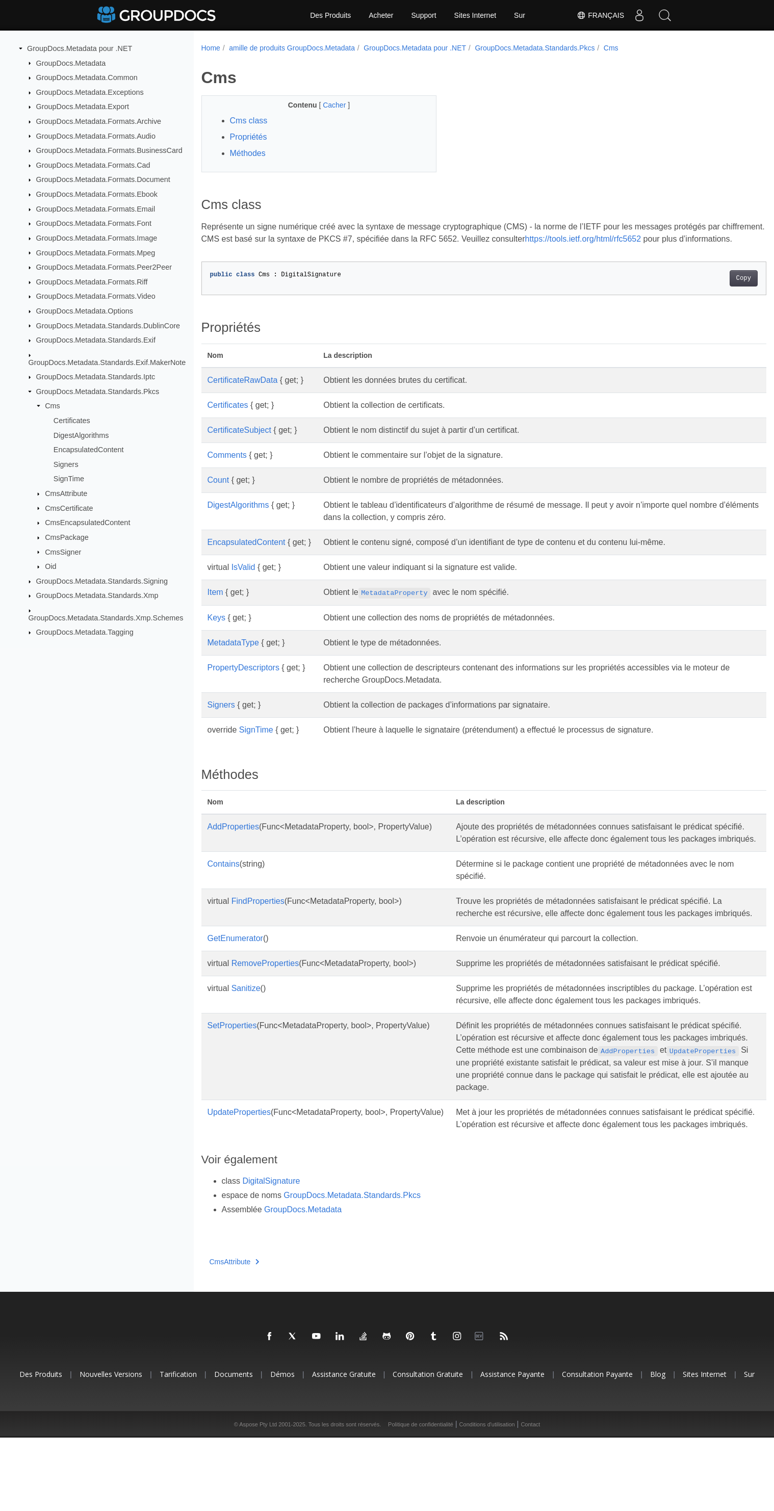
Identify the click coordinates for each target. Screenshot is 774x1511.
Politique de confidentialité (420, 1498)
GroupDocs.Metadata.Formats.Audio (96, 136)
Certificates (72, 420)
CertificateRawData (243, 392)
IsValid (243, 579)
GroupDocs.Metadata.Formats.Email (96, 209)
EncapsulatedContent (89, 450)
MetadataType (233, 654)
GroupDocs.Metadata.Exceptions (90, 92)
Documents (233, 1447)
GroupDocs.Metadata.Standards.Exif (96, 340)
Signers (66, 464)
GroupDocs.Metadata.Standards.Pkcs (98, 391)
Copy (704, 290)
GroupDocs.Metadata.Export (82, 106)
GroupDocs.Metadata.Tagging (85, 632)
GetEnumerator (235, 975)
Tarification (178, 1447)
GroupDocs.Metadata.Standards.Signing (102, 581)
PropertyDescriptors (243, 679)
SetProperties (232, 1074)
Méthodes (248, 153)
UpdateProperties (239, 1173)
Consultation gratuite (428, 1447)
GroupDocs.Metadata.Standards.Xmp (97, 595)
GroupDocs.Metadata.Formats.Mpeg (96, 252)
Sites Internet (475, 15)
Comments (227, 467)
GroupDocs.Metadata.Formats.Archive (99, 121)
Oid (50, 566)
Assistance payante (512, 1447)
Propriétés (248, 137)
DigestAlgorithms (81, 435)
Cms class (249, 120)
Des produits (40, 1447)
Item (215, 604)
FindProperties (258, 925)
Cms (52, 406)
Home (210, 48)
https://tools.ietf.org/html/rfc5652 (628, 239)
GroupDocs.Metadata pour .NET (79, 48)
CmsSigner (63, 552)
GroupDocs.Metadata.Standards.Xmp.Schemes (106, 618)
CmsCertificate (69, 508)
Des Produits (330, 15)
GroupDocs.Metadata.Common (87, 77)
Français (600, 15)
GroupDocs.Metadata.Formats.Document (103, 179)
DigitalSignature (271, 1254)
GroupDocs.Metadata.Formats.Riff (92, 282)
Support (423, 15)
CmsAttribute (66, 493)
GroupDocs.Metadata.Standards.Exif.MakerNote (107, 362)
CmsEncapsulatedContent (87, 522)
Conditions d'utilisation (487, 1498)
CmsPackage (67, 537)
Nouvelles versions (111, 1447)
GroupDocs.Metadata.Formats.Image (97, 238)
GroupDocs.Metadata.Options (84, 311)
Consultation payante (597, 1447)
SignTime (69, 479)
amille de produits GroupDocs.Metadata (292, 48)
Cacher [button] (327, 105)
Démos (282, 1447)
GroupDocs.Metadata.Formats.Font (93, 223)
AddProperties (233, 839)
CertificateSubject (239, 442)
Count (218, 492)
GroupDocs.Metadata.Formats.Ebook (97, 194)
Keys (217, 630)
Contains (224, 888)
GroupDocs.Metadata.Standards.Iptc (96, 377)
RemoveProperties (265, 1000)
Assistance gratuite (344, 1447)
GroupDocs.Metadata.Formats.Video (96, 296)
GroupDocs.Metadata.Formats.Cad (93, 165)
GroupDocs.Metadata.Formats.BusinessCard (109, 150)
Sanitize (246, 1025)
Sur (519, 15)
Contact (530, 1498)
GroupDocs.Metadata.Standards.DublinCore (108, 325)
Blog (657, 1447)
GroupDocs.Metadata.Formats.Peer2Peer (104, 267)
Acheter (381, 15)
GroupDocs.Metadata (71, 63)
